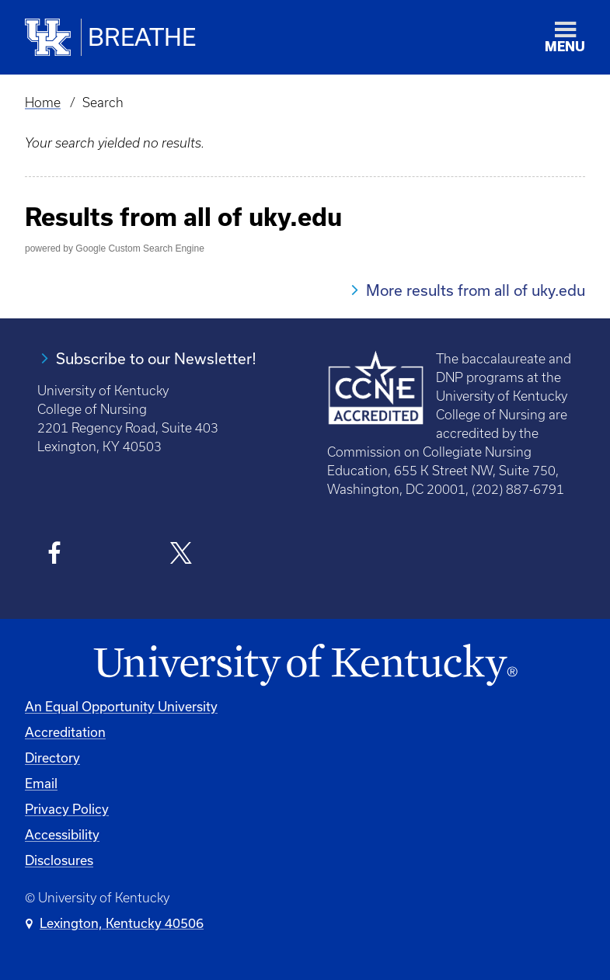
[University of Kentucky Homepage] (305, 665)
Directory (52, 757)
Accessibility (62, 834)
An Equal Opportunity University (121, 706)
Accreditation (65, 732)
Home (43, 102)
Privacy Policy (67, 808)
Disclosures (59, 860)
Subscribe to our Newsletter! (156, 358)
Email (41, 783)
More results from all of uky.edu (475, 290)
